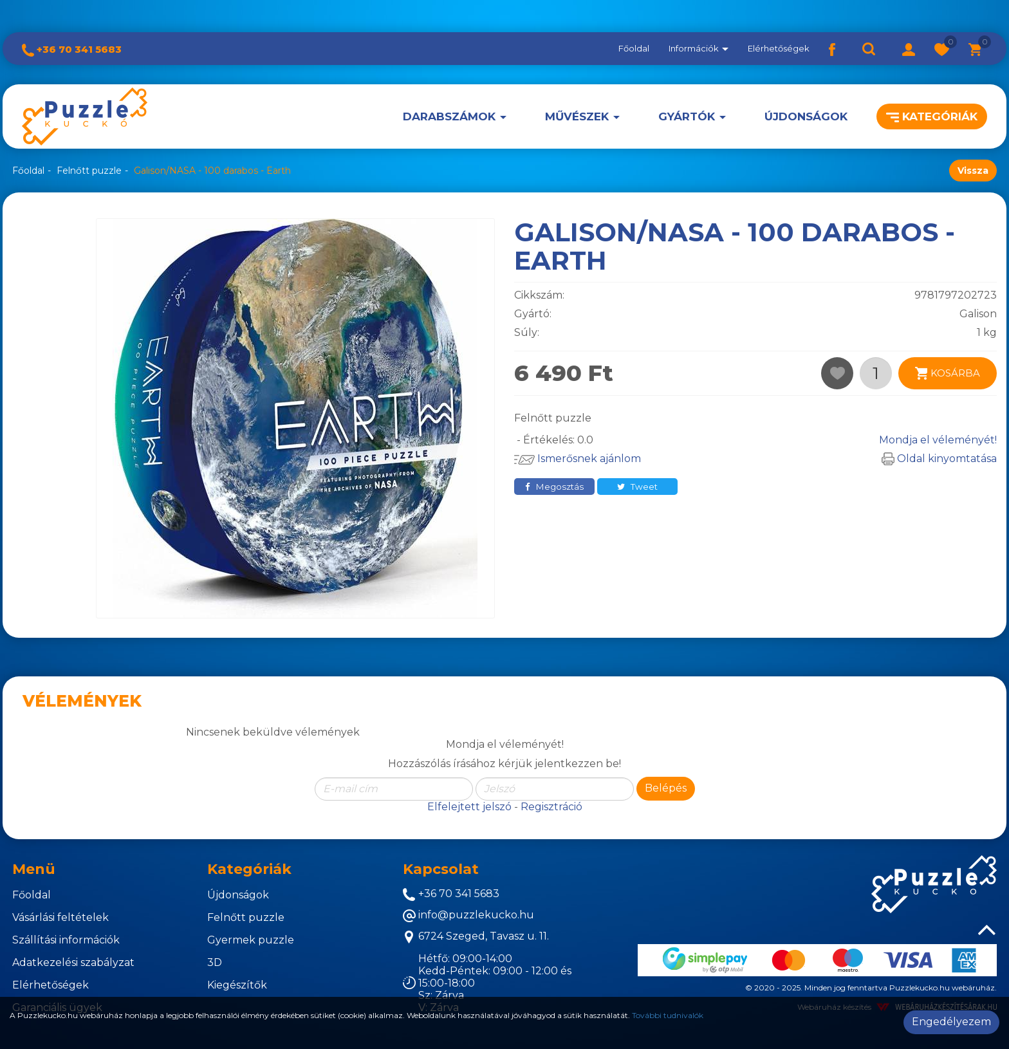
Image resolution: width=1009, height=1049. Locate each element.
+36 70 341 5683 (72, 49)
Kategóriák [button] (931, 116)
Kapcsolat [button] (441, 869)
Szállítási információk (66, 940)
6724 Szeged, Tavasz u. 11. (476, 936)
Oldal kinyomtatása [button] (939, 458)
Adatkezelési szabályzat (73, 962)
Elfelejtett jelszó (469, 807)
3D (214, 962)
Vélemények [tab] (82, 700)
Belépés (666, 788)
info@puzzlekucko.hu (468, 915)
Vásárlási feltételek (60, 917)
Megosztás (554, 486)
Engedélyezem (951, 1022)
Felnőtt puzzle (89, 170)
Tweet (637, 486)
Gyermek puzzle (250, 940)
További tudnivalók (667, 1015)
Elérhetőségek (779, 48)
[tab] (100, 869)
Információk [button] (698, 48)
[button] (909, 48)
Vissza (973, 170)
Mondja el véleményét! (938, 440)
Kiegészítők (237, 985)
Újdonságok (805, 116)
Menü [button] (33, 869)
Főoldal (633, 48)
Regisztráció (551, 807)
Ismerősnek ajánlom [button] (577, 458)
